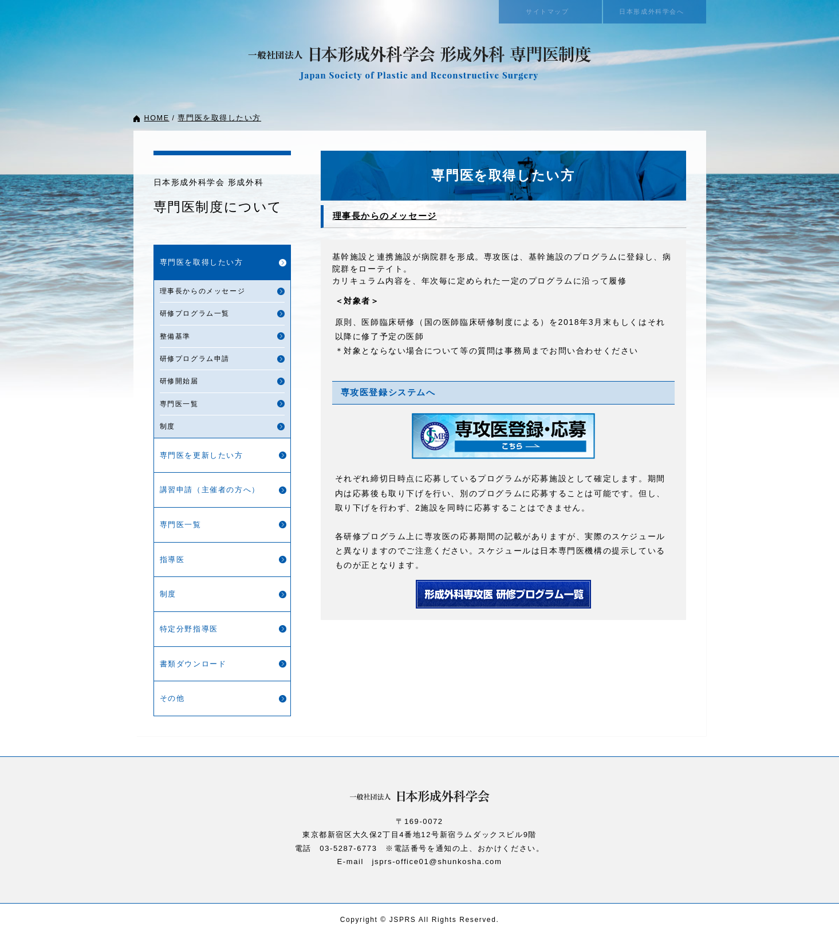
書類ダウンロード (193, 664)
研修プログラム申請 (195, 359)
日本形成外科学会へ (654, 11)
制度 (167, 426)
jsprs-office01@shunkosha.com (437, 861)
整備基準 (175, 336)
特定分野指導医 (189, 629)
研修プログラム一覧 (195, 313)
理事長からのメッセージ (203, 291)
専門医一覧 (179, 404)
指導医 (172, 559)
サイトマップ (550, 11)
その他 (172, 698)
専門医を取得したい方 (216, 118)
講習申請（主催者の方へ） (210, 489)
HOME (157, 118)
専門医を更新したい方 (201, 455)
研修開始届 (179, 381)
